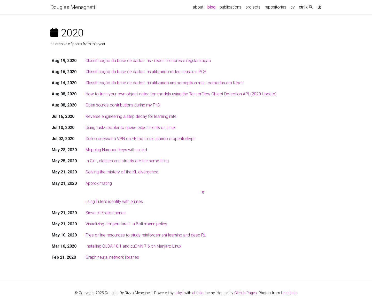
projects (252, 7)
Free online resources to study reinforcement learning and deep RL (146, 235)
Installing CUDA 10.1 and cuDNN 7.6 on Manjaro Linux (133, 246)
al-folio (198, 293)
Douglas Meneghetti (73, 7)
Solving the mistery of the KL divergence (122, 172)
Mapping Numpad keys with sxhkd (116, 149)
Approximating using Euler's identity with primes (203, 192)
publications (230, 7)
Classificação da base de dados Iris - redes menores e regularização (148, 60)
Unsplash (289, 293)
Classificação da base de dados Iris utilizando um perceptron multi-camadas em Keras (165, 82)
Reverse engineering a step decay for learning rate (131, 116)
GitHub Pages (245, 293)
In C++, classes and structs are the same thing (127, 160)
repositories (275, 7)
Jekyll (179, 293)
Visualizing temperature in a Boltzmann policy (126, 223)
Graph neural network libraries (112, 257)
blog (211, 7)
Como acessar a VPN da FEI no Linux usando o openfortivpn (141, 138)
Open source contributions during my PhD (123, 105)
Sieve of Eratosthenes (106, 212)
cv (292, 7)
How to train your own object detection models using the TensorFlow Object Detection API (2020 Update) (181, 93)
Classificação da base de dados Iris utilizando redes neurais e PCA (146, 71)
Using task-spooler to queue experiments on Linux (131, 127)
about (198, 7)
